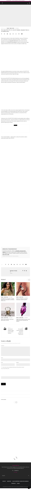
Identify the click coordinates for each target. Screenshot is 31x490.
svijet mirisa (6, 317)
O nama (18, 485)
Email (2, 364)
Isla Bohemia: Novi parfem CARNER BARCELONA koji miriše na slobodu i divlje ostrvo (7, 299)
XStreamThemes (26, 488)
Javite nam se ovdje (5, 254)
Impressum (13, 485)
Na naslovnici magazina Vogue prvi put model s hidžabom (11, 330)
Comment (2, 345)
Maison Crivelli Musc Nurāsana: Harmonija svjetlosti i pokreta (22, 299)
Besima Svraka (3, 28)
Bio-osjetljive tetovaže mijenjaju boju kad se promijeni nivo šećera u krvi (19, 331)
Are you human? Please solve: (15, 375)
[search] (28, 477)
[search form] (14, 477)
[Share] (1, 33)
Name (2, 359)
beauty (8, 28)
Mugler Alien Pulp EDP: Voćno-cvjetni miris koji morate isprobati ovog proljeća (23, 320)
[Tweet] (4, 33)
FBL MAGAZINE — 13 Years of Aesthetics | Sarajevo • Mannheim (15, 0)
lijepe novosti (12, 28)
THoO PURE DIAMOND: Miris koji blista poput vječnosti (7, 320)
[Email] (13, 33)
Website (17, 364)
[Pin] (7, 33)
